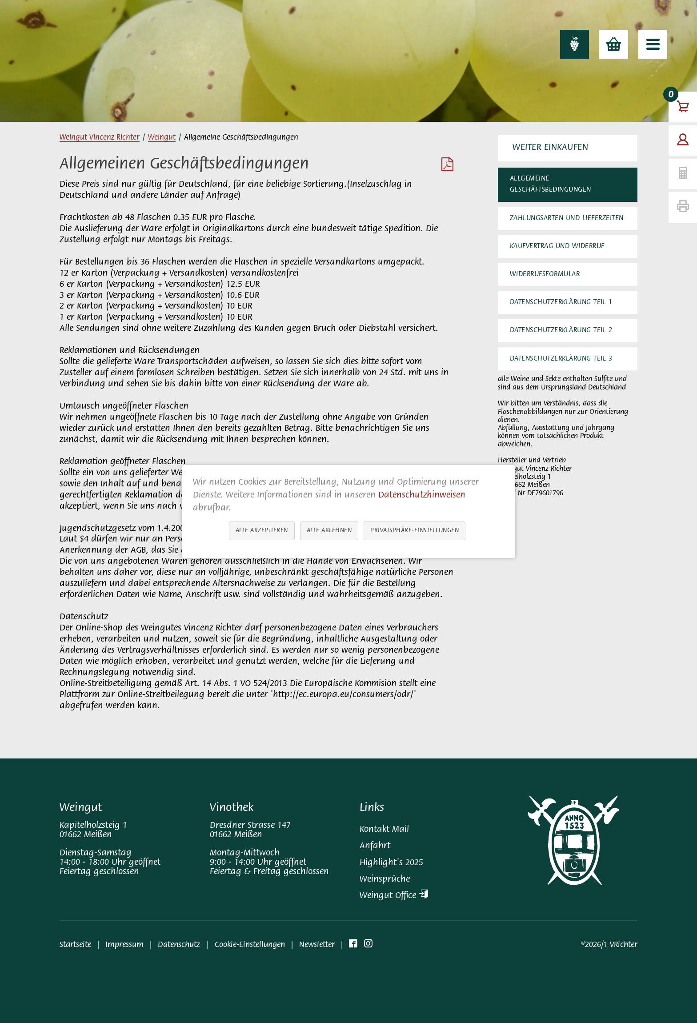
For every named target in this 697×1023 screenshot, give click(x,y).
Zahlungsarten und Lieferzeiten (567, 218)
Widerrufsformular (545, 274)
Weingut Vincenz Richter (100, 138)
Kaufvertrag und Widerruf (557, 246)
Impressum (124, 945)
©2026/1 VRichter (609, 945)
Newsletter (317, 945)
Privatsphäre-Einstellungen (414, 530)
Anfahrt (375, 846)
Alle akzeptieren (262, 530)
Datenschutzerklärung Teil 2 (561, 330)
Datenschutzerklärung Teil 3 (561, 358)
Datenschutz (179, 945)
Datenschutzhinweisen (421, 495)
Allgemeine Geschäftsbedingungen (550, 184)
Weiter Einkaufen (550, 147)
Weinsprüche (385, 879)
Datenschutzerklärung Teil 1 (561, 302)
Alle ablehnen (329, 530)
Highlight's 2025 (391, 863)
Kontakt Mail (384, 829)
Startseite (75, 945)
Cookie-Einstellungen (250, 945)
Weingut (162, 138)
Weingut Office (394, 896)
